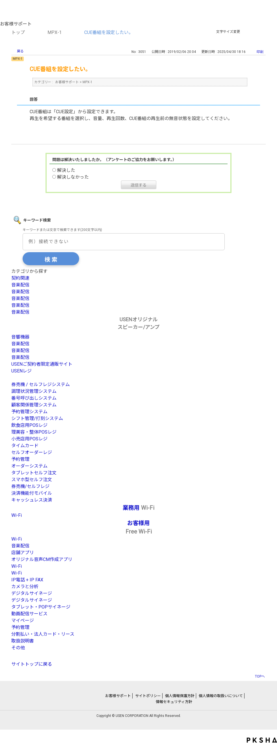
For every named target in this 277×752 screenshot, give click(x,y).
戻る (20, 51)
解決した (66, 170)
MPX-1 (54, 32)
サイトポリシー (148, 696)
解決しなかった (73, 177)
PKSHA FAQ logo (262, 740)
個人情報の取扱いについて (221, 696)
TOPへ (260, 676)
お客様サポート (67, 82)
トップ (18, 32)
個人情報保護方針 (179, 696)
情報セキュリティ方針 (174, 702)
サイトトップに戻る (31, 664)
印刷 (260, 52)
